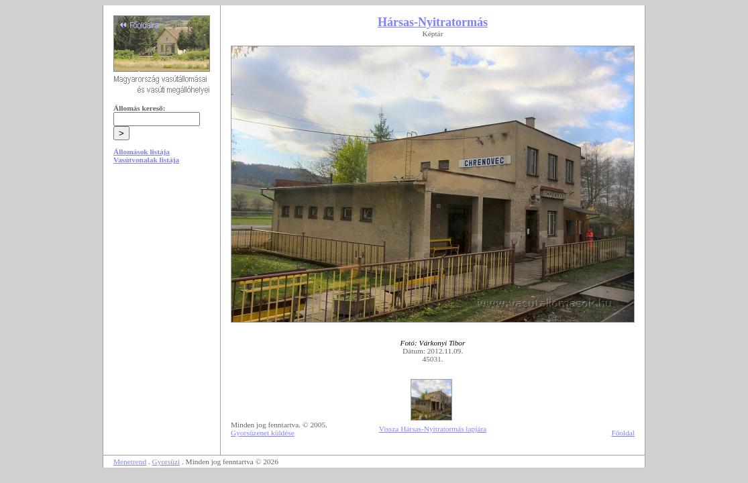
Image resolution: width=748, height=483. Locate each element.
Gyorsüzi (166, 462)
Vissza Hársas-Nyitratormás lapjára (432, 429)
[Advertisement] (161, 276)
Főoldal (623, 433)
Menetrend (129, 462)
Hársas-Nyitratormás (433, 22)
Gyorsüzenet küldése (263, 433)
